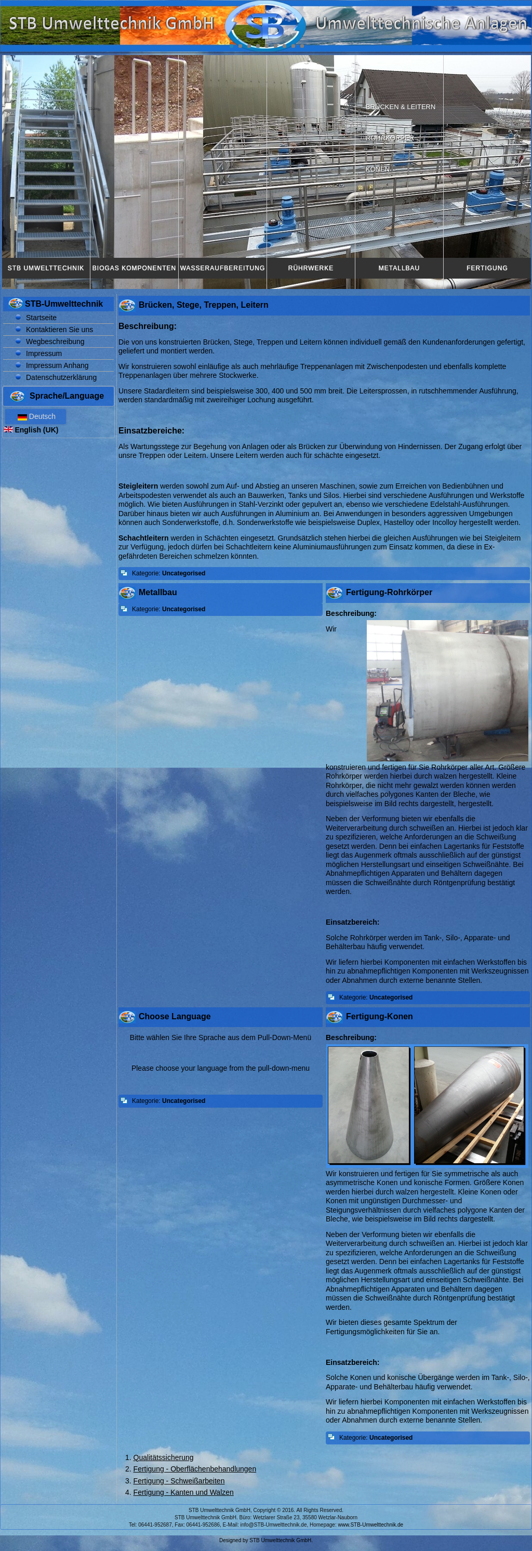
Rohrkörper (390, 138)
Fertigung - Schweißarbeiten (179, 1481)
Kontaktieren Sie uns (59, 329)
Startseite (41, 317)
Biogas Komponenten (134, 268)
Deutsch (36, 416)
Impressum (44, 353)
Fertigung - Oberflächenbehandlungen (195, 1469)
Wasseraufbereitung (222, 268)
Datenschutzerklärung (61, 377)
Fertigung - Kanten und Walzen (184, 1492)
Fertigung (487, 268)
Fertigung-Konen (379, 1016)
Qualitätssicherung (164, 1457)
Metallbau (399, 268)
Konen (378, 169)
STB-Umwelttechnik (64, 303)
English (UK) (31, 430)
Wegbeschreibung (55, 341)
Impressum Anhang (57, 365)
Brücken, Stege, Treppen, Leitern (204, 304)
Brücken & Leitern (400, 107)
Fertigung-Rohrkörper (389, 592)
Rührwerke (311, 268)
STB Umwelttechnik (46, 268)
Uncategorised (183, 573)
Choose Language (175, 1016)
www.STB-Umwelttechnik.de (371, 1525)
